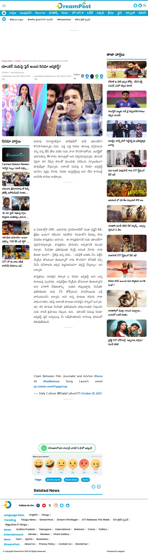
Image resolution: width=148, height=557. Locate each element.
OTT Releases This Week (95, 520)
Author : (13, 72)
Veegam (121, 551)
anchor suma (53, 479)
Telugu (45, 515)
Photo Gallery (61, 534)
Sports (29, 539)
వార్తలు (12, 12)
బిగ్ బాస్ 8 (77, 12)
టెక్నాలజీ (130, 12)
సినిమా (65, 12)
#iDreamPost (64, 19)
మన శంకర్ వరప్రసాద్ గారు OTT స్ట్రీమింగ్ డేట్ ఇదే (126, 172)
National (79, 529)
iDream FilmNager (67, 520)
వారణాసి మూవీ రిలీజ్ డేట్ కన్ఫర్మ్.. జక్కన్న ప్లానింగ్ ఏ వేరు (126, 227)
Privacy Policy (47, 544)
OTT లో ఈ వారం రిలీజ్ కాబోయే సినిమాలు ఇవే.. (12, 264)
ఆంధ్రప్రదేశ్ (26, 12)
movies (18, 61)
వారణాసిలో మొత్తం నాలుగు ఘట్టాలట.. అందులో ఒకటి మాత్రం (124, 312)
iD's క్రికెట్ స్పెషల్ (120, 520)
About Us (30, 544)
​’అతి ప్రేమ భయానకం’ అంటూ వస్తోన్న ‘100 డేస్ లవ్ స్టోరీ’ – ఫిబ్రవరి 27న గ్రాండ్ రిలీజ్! (15, 239)
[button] (98, 487)
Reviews (45, 534)
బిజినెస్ (142, 12)
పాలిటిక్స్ (53, 12)
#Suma (98, 376)
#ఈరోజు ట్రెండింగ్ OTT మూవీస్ (40, 19)
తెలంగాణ (40, 12)
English (33, 515)
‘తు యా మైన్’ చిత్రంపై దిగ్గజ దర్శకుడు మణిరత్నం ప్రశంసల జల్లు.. (14, 215)
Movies (32, 534)
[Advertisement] (74, 38)
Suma (85, 479)
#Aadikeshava (51, 381)
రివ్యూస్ (100, 12)
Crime (91, 529)
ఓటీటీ (90, 12)
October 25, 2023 (91, 393)
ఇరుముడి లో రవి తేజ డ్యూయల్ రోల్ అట (125, 200)
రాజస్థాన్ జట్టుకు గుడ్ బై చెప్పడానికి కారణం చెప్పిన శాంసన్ (126, 113)
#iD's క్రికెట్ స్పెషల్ (82, 19)
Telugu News (7, 61)
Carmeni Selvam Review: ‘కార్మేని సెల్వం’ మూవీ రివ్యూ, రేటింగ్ (15, 166)
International (62, 529)
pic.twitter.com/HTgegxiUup (50, 386)
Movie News (71, 479)
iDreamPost (46, 520)
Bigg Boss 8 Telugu (16, 525)
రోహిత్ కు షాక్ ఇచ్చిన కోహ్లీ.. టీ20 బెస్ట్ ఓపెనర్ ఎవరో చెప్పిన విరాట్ (125, 83)
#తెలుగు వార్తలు (16, 19)
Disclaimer (81, 544)
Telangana (45, 529)
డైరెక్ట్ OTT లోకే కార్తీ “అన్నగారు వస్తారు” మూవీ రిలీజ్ (125, 342)
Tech (18, 539)
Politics (103, 529)
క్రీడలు (111, 12)
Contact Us (65, 544)
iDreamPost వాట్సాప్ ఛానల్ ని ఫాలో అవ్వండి (70, 448)
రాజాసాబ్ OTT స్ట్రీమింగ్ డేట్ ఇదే (122, 255)
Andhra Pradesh (25, 529)
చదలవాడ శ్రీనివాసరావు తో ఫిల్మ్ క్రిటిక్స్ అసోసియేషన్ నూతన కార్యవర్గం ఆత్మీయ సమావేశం (15, 191)
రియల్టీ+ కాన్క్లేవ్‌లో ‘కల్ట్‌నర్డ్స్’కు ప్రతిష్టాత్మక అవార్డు (126, 142)
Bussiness (42, 539)
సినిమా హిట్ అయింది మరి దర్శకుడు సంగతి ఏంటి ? (126, 283)
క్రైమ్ (120, 12)
